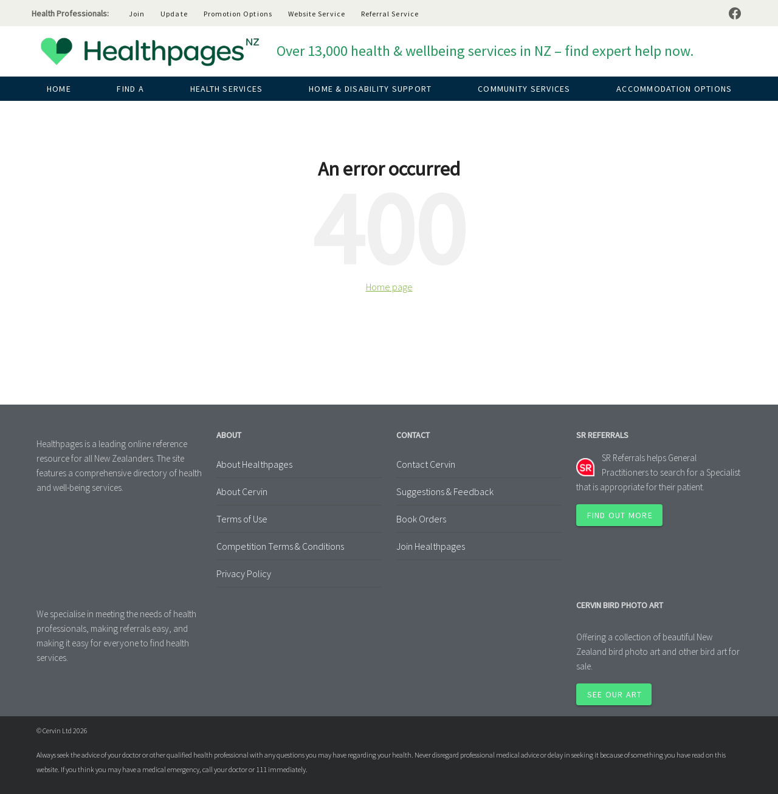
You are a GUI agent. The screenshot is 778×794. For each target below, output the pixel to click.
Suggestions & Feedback (445, 491)
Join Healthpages (430, 546)
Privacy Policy (243, 573)
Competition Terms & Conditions (280, 546)
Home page (389, 287)
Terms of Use (241, 519)
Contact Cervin (425, 464)
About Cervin (241, 491)
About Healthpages (254, 464)
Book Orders (421, 519)
